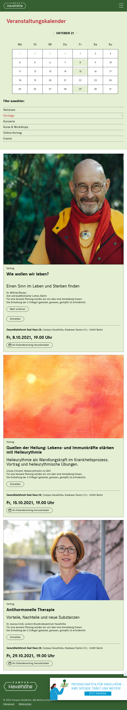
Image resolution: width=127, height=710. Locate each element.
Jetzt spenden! (98, 693)
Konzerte (9, 121)
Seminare (9, 110)
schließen (125, 674)
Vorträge (8, 115)
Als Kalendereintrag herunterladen (30, 344)
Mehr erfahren (17, 309)
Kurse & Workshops (15, 127)
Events (7, 138)
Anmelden (15, 318)
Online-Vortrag (12, 133)
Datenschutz (25, 704)
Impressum (8, 704)
